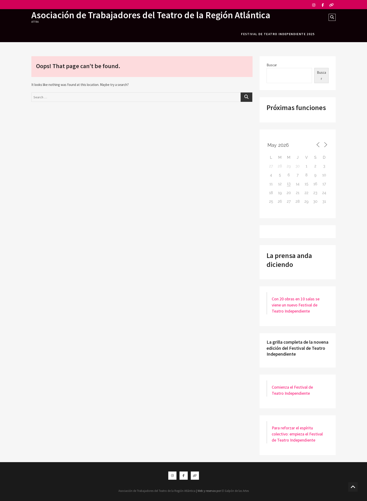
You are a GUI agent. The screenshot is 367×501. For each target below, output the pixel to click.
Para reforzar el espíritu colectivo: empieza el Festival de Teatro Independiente (297, 434)
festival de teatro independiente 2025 (278, 34)
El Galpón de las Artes (235, 491)
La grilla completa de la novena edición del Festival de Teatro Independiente (297, 348)
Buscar (272, 65)
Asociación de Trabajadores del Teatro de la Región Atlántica (152, 15)
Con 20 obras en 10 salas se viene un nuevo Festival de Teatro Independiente (295, 305)
